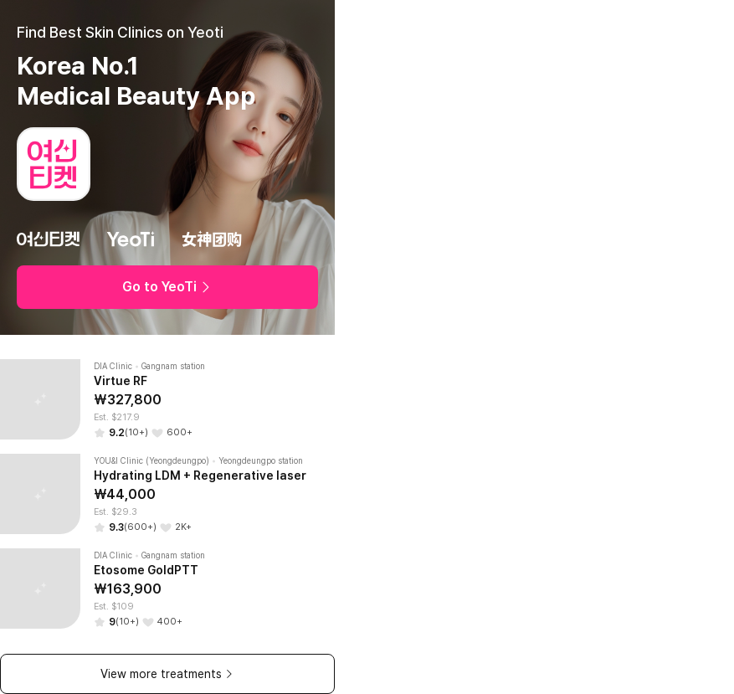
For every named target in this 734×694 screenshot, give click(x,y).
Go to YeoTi (167, 287)
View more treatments (167, 674)
